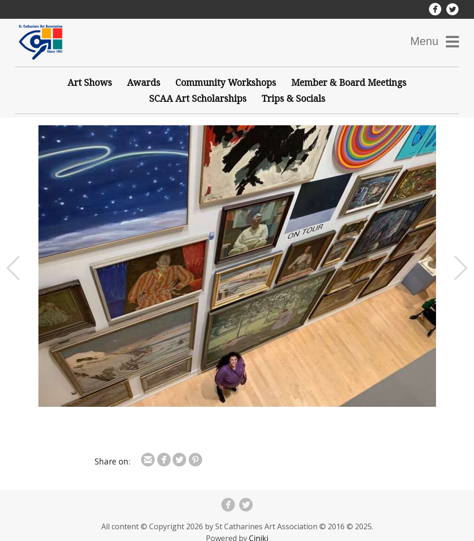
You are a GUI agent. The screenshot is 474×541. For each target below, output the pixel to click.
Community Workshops (225, 82)
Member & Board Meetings (348, 82)
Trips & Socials (293, 98)
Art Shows (90, 82)
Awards (143, 82)
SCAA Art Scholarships (198, 98)
